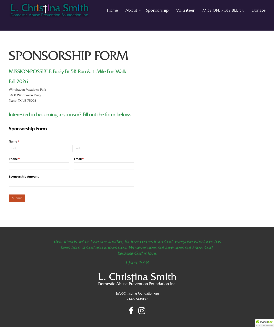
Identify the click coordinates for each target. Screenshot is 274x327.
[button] (264, 323)
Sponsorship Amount (24, 176)
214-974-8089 (137, 299)
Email (85, 159)
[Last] (103, 148)
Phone (20, 159)
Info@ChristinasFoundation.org (137, 294)
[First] (39, 148)
